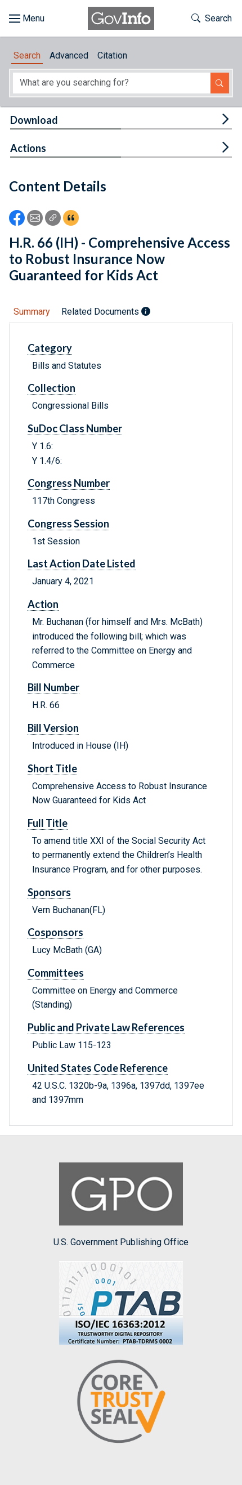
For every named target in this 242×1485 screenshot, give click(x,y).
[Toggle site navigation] (26, 18)
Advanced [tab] (69, 55)
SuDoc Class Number (75, 428)
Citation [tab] (112, 55)
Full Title (48, 823)
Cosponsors (55, 932)
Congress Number (69, 483)
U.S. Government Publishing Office (121, 1204)
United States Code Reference (98, 1068)
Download (34, 120)
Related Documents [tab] (105, 311)
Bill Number (53, 687)
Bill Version (53, 728)
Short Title (52, 768)
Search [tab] (27, 55)
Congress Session (68, 523)
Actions (28, 148)
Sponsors (49, 892)
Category (50, 348)
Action (43, 604)
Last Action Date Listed (82, 563)
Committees (56, 973)
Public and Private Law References (106, 1027)
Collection (51, 388)
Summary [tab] (32, 311)
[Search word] (111, 83)
